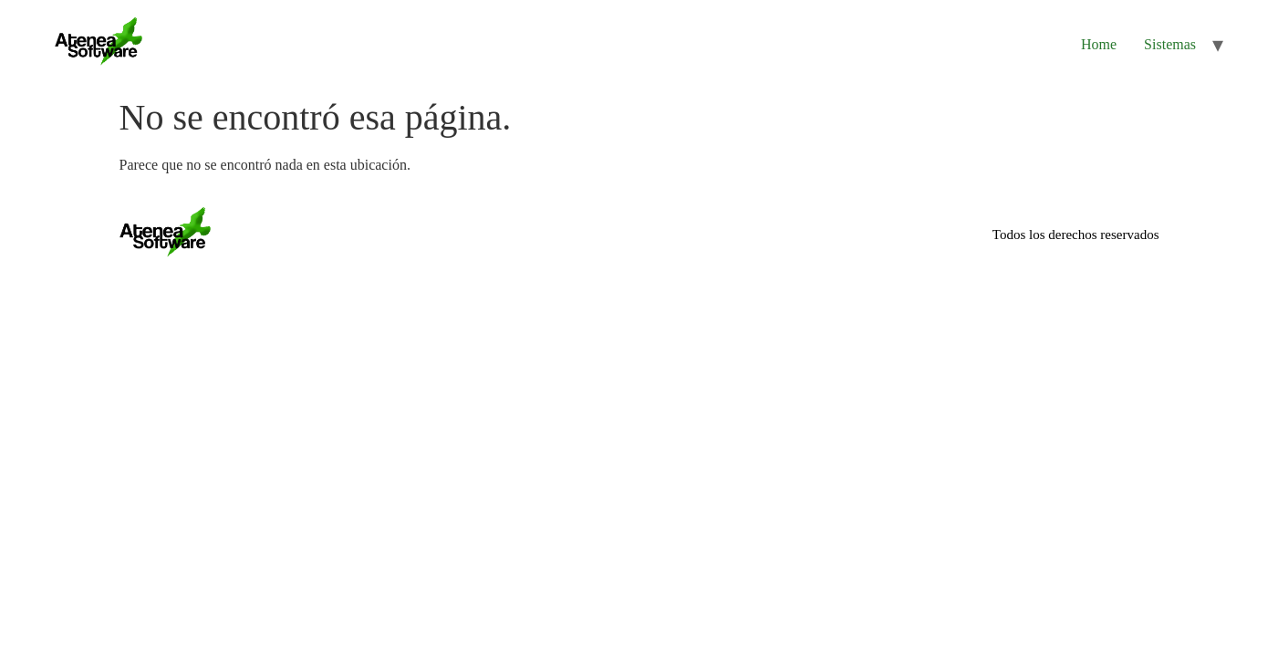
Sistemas (1170, 44)
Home (1099, 44)
